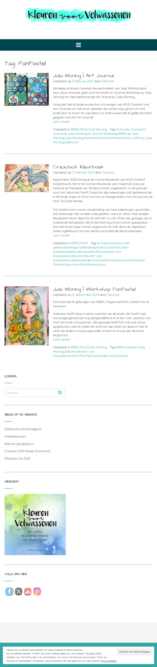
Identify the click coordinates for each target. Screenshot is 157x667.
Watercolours (96, 264)
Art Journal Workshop (102, 134)
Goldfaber (70, 252)
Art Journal (133, 129)
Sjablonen (72, 142)
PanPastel (114, 138)
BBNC (122, 134)
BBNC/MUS (79, 243)
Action (120, 129)
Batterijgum (72, 247)
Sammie (108, 81)
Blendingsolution (94, 247)
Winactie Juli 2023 (17, 458)
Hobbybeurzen (15, 436)
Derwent (132, 347)
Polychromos (117, 260)
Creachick (113, 247)
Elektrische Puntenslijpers (22, 429)
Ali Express (104, 243)
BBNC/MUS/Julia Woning (89, 129)
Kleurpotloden (82, 260)
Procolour (121, 356)
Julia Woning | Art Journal (83, 75)
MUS (102, 138)
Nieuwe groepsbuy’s (19, 444)
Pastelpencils (104, 356)
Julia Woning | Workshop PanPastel (94, 289)
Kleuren (77, 256)
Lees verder (63, 122)
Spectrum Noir (75, 264)
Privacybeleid (109, 660)
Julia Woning (74, 138)
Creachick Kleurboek (78, 166)
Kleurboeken (86, 252)
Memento (91, 138)
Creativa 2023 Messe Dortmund (27, 451)
